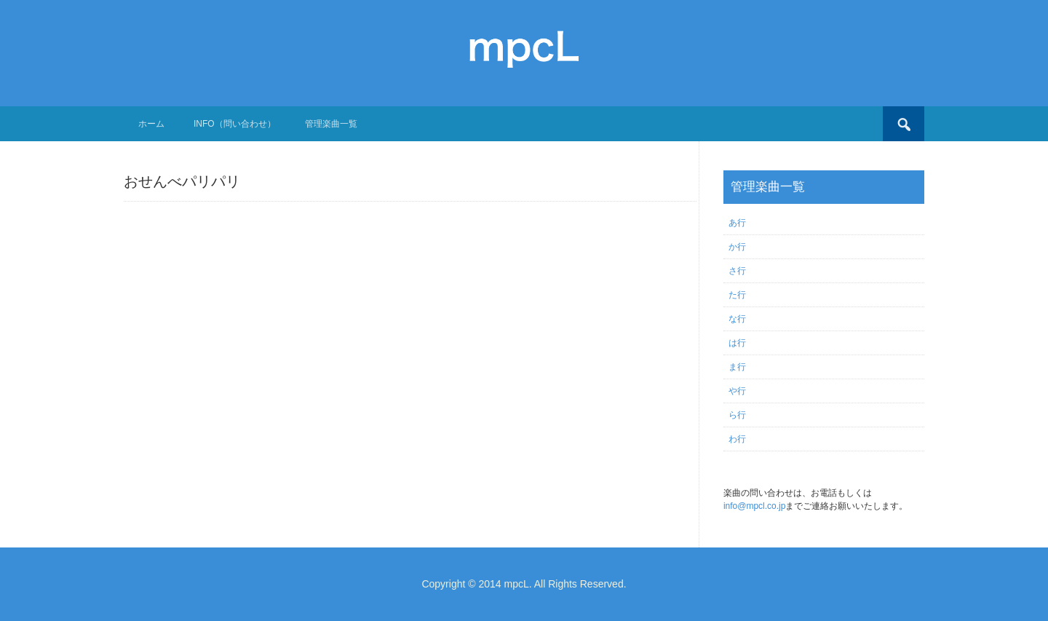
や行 (737, 391)
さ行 (737, 271)
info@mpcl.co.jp (754, 506)
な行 (737, 319)
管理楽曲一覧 (331, 124)
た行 (737, 295)
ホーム (151, 124)
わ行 (737, 439)
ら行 (737, 415)
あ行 (737, 223)
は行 (737, 343)
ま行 (737, 367)
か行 (737, 247)
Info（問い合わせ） (235, 124)
